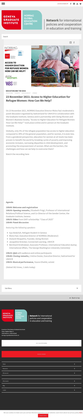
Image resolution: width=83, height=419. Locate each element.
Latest (4, 390)
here (80, 413)
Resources (5, 368)
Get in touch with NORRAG (41, 343)
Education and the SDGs (16, 91)
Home (4, 364)
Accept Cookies (43, 415)
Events (17, 93)
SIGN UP (65, 4)
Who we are (5, 373)
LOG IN (59, 4)
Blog (4, 385)
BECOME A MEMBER (41, 354)
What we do (5, 381)
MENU (3, 3)
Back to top (74, 298)
